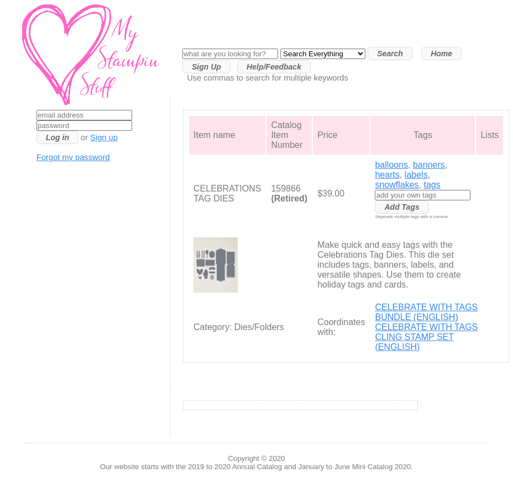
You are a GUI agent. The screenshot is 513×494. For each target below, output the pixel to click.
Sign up (104, 137)
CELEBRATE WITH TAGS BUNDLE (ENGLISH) (426, 312)
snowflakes (396, 184)
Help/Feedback (274, 66)
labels (416, 174)
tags (432, 184)
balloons (391, 164)
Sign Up (206, 66)
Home (441, 53)
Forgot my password (73, 157)
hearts (387, 174)
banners (429, 164)
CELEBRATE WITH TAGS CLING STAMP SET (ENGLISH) (426, 337)
